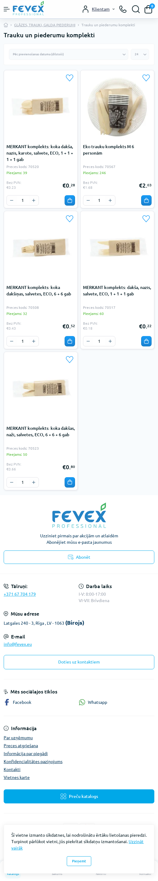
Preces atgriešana (21, 745)
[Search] (136, 9)
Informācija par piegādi (26, 753)
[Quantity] (23, 200)
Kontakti (12, 769)
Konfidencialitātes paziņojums (33, 761)
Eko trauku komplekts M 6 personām (108, 149)
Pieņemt (79, 861)
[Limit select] (140, 54)
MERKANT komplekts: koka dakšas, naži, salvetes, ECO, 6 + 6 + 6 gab (40, 431)
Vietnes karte (17, 777)
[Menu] (7, 9)
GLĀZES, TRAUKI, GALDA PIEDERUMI (44, 25)
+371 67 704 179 (20, 594)
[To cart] (70, 200)
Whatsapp (93, 702)
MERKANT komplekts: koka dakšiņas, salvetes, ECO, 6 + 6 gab (38, 290)
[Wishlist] (69, 77)
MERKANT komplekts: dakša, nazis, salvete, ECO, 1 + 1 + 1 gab (117, 290)
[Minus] (12, 200)
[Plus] (34, 200)
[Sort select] (68, 54)
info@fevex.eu (18, 644)
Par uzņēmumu (18, 737)
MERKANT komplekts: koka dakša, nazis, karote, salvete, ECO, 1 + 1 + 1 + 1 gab (39, 153)
